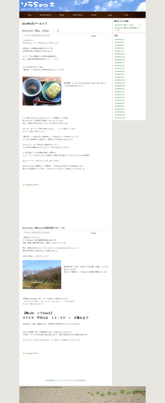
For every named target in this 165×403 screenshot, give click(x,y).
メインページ (61, 380)
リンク (127, 15)
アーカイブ (71, 380)
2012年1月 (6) (119, 112)
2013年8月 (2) (119, 65)
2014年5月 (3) (119, 39)
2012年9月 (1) (119, 89)
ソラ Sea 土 (44, 9)
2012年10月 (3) (120, 86)
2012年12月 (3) (120, 80)
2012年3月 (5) (119, 106)
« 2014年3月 (50, 380)
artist (94, 15)
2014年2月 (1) (119, 48)
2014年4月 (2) (119, 42)
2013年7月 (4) (119, 68)
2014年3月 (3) (119, 45)
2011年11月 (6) (120, 118)
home (30, 15)
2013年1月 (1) (119, 77)
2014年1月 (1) (119, 51)
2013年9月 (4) (119, 62)
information (46, 15)
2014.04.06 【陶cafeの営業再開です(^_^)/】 (43, 228)
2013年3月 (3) (119, 74)
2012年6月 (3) (119, 97)
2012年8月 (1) (119, 92)
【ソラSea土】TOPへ (31, 185)
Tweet (93, 36)
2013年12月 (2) (120, 54)
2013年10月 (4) (120, 60)
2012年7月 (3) (119, 94)
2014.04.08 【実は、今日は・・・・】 (41, 31)
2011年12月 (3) (120, 115)
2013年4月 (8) (119, 71)
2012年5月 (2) (119, 100)
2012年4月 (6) (119, 103)
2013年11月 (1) (120, 57)
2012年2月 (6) (119, 109)
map (110, 15)
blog (62, 15)
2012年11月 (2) (120, 83)
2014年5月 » (81, 380)
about (78, 15)
